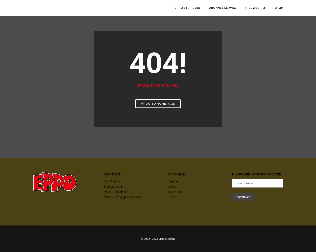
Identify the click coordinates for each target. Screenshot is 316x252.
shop (279, 7)
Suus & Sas (174, 191)
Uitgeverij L (174, 181)
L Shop (172, 186)
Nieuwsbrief (255, 7)
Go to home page (158, 103)
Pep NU (172, 197)
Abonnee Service (223, 7)
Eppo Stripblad (187, 7)
